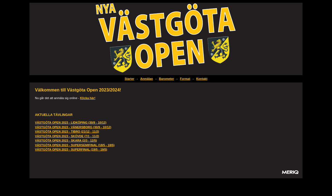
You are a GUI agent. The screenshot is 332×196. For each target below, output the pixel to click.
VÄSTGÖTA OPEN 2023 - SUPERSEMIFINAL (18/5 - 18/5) (74, 145)
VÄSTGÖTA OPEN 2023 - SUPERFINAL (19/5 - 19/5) (71, 149)
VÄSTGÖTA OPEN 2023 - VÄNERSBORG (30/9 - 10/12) (73, 127)
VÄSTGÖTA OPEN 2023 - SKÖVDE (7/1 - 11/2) (67, 136)
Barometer (166, 78)
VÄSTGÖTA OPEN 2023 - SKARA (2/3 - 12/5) (66, 140)
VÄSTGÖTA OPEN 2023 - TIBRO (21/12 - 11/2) (67, 131)
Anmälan (146, 78)
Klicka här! (87, 98)
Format (185, 78)
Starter (129, 78)
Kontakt (202, 78)
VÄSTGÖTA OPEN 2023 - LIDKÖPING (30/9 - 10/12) (70, 122)
